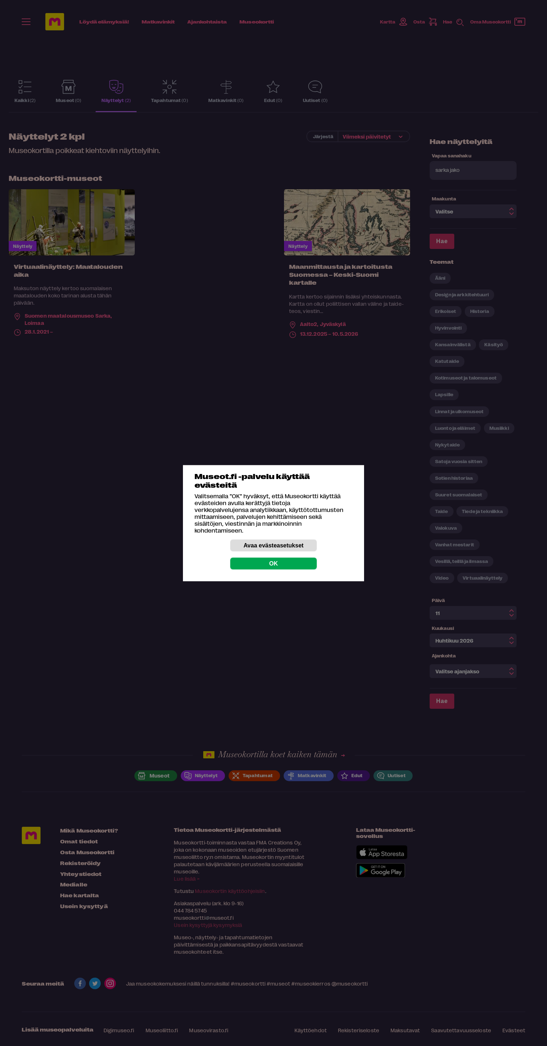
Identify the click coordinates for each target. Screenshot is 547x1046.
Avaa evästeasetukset (273, 545)
